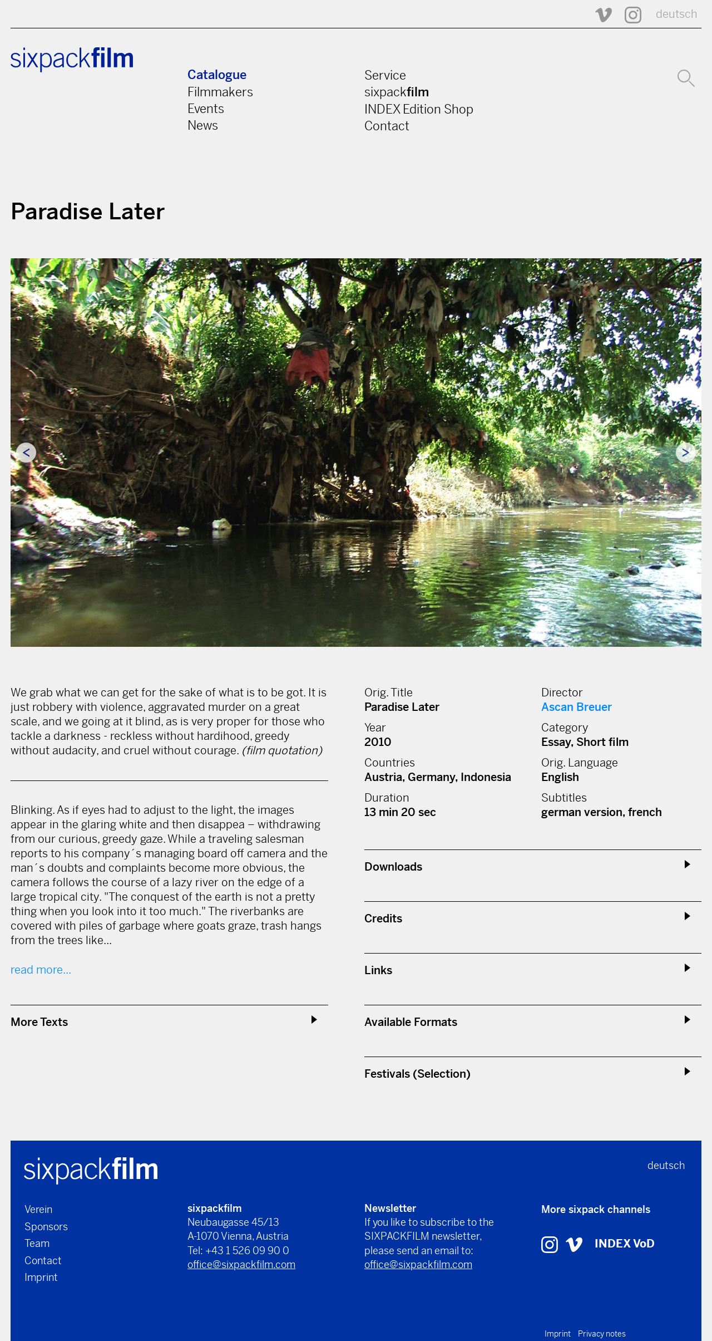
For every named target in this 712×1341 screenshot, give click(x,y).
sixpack (396, 92)
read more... (41, 970)
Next (686, 453)
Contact (386, 126)
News (202, 125)
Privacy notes (602, 1334)
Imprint (41, 1277)
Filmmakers (220, 92)
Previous (26, 453)
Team (37, 1243)
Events (205, 108)
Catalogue (216, 74)
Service (385, 75)
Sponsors (46, 1226)
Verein (38, 1209)
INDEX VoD (625, 1244)
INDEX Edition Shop (418, 109)
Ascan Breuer (576, 707)
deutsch (677, 14)
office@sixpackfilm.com (241, 1264)
